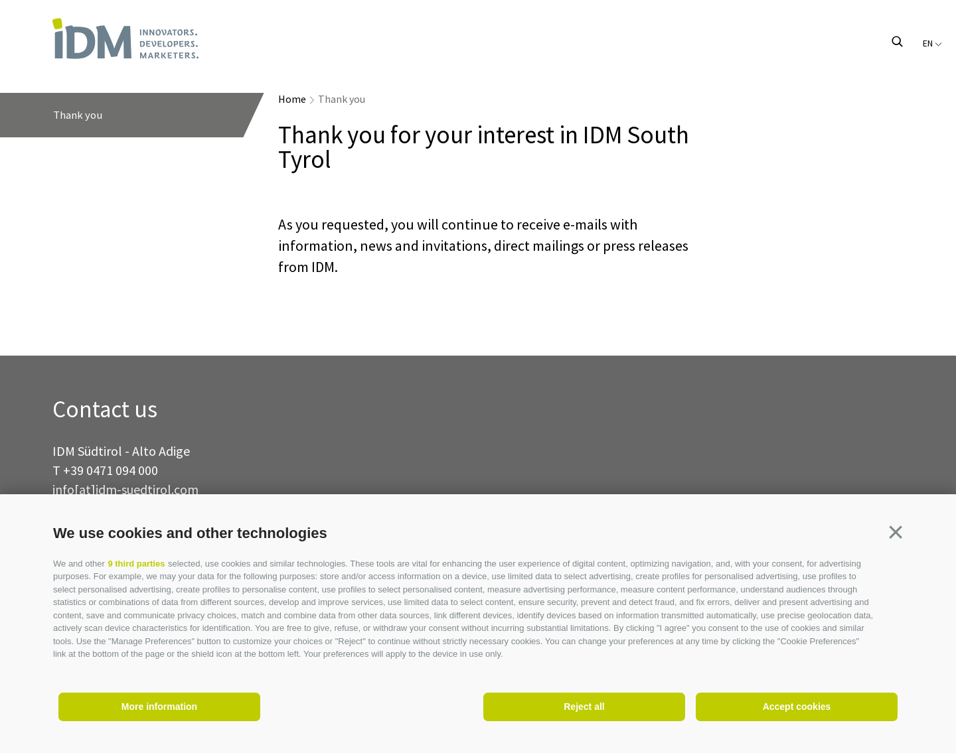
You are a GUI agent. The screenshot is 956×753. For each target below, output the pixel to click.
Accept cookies (797, 706)
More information (159, 706)
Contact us (104, 409)
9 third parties (136, 564)
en (932, 43)
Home (292, 98)
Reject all (584, 706)
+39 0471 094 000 (110, 470)
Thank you (341, 98)
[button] (895, 532)
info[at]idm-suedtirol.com (125, 489)
